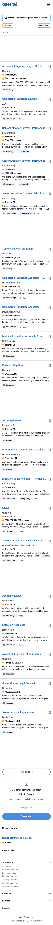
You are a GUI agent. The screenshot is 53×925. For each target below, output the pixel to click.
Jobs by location (9, 883)
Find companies (9, 873)
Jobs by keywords (10, 880)
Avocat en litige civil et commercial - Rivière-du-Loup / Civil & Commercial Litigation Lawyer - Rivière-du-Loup (24, 654)
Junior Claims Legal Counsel (18, 683)
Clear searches (8, 850)
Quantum (7, 512)
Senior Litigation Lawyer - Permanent (23, 127)
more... (22, 119)
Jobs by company (10, 886)
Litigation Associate (13, 624)
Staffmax (7, 71)
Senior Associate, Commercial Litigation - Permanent (24, 193)
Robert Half (8, 425)
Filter (7, 25)
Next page (26, 772)
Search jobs (7, 866)
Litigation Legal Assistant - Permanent (24, 478)
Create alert (26, 816)
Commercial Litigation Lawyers (20, 98)
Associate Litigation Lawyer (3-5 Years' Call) (24, 66)
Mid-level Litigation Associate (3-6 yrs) (24, 336)
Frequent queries (9, 876)
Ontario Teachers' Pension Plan (18, 545)
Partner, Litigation (12, 365)
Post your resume (10, 870)
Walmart (6, 253)
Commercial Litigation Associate (20, 306)
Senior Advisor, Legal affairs (18, 712)
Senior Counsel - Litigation (17, 248)
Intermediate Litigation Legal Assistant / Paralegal (24, 449)
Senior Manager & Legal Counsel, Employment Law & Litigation (24, 540)
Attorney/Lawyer (11, 420)
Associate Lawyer (12, 595)
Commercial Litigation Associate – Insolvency (24, 277)
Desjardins (7, 688)
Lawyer (6, 507)
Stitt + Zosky (8, 341)
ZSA (4, 104)
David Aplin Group (11, 282)
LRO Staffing (8, 133)
